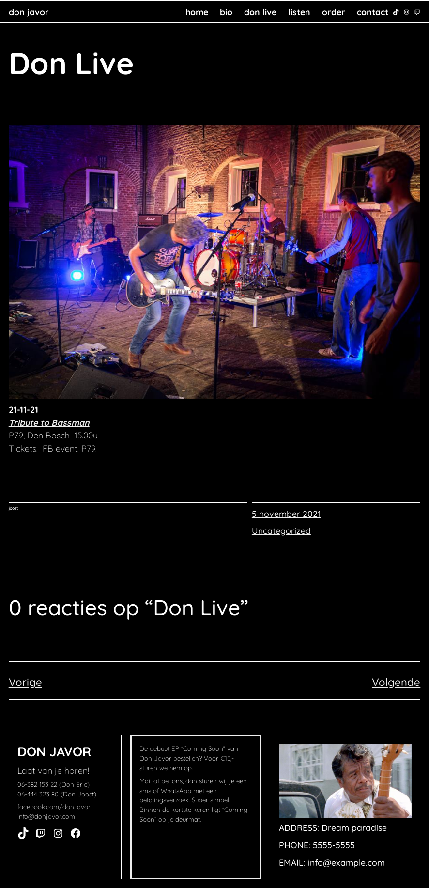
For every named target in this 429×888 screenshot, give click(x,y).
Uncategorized (281, 530)
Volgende (396, 682)
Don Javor (29, 11)
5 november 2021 (286, 513)
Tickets (22, 448)
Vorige (25, 682)
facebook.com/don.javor (54, 806)
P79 (88, 448)
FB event (60, 448)
